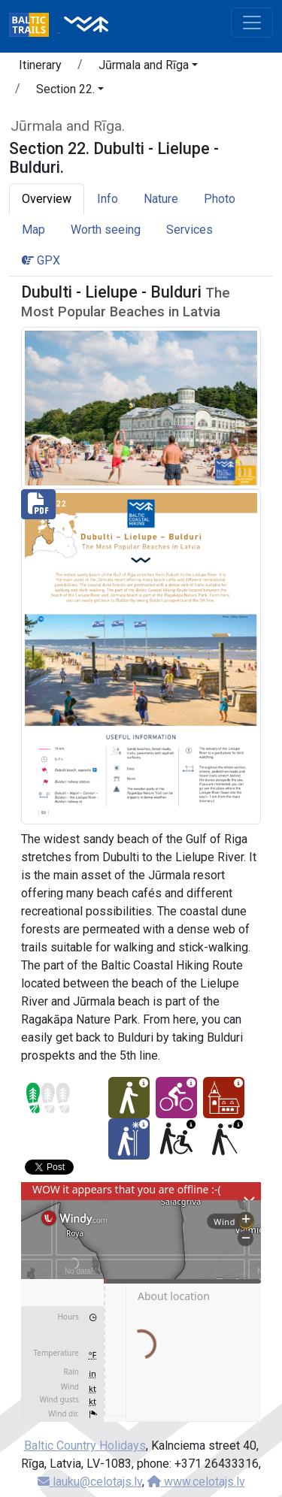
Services (189, 229)
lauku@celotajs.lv (90, 1481)
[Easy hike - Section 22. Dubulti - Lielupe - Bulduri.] (129, 1097)
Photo (219, 199)
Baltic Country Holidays (85, 1445)
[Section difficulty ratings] (48, 1098)
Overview (46, 199)
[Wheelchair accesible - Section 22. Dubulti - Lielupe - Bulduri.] (176, 1139)
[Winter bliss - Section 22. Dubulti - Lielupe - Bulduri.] (129, 1139)
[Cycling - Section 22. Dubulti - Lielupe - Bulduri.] (176, 1097)
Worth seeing (106, 229)
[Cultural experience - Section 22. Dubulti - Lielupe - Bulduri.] (223, 1097)
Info (107, 199)
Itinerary (40, 65)
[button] (148, 68)
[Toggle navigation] (252, 23)
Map (33, 229)
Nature (161, 199)
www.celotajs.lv (196, 1481)
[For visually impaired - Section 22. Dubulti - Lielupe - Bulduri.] (223, 1139)
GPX (41, 260)
